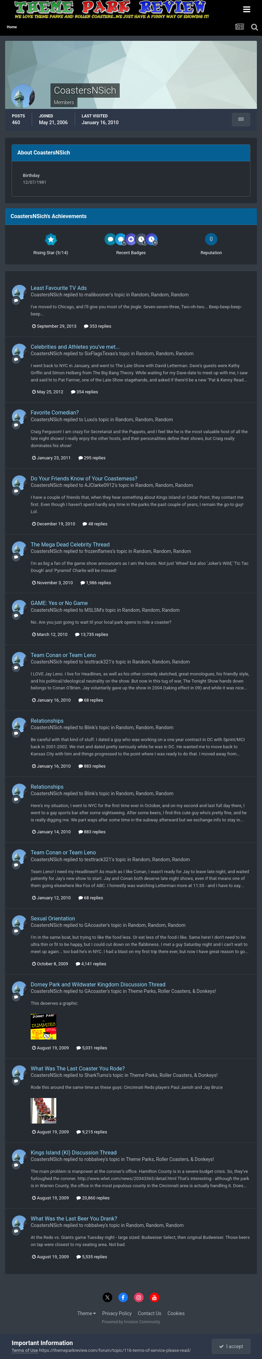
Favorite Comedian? (55, 412)
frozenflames (99, 551)
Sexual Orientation (53, 918)
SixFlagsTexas (100, 353)
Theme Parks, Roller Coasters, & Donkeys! (172, 991)
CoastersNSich (46, 294)
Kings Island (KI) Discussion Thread (74, 1152)
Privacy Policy (117, 1313)
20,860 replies (93, 1197)
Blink (90, 727)
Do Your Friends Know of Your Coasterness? (84, 478)
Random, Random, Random (160, 294)
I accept (231, 1346)
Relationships (47, 721)
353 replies (97, 326)
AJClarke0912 (100, 485)
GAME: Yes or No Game (59, 603)
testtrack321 (98, 662)
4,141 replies (91, 963)
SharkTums (96, 1075)
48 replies (95, 523)
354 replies (84, 391)
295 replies (92, 457)
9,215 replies (91, 1131)
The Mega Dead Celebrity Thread (70, 544)
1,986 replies (96, 582)
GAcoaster (96, 925)
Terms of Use (25, 1350)
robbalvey (95, 1159)
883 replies (92, 766)
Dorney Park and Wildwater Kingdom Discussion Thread (98, 984)
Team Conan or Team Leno (63, 655)
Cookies (176, 1313)
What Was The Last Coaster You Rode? (78, 1068)
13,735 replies (91, 634)
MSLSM (93, 610)
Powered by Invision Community (131, 1322)
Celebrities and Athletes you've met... (75, 347)
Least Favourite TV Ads (59, 288)
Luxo (89, 419)
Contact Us (149, 1313)
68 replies (90, 700)
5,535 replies (91, 1256)
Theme (86, 1313)
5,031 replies (91, 1047)
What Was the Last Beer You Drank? (74, 1218)
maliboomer (97, 294)
